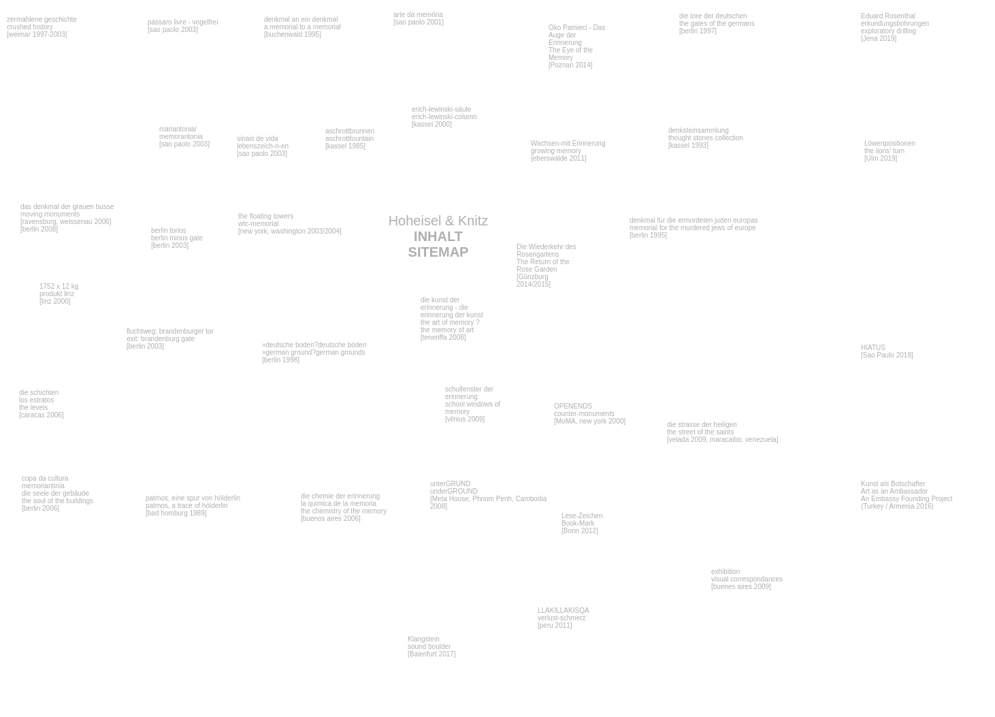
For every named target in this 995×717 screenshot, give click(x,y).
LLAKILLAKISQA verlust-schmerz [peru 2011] (563, 618)
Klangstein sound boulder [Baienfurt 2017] (432, 646)
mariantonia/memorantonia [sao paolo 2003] (184, 136)
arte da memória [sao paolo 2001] (418, 18)
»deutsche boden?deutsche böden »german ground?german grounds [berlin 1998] (314, 352)
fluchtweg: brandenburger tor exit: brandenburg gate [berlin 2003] (170, 339)
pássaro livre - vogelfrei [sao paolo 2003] (183, 25)
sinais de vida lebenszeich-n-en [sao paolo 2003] (263, 146)
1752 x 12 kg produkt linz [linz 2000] (58, 294)
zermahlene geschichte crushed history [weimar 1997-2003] (42, 27)
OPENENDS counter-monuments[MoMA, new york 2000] (589, 413)
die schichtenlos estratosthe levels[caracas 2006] (41, 404)
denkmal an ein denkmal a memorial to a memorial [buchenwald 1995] (302, 27)
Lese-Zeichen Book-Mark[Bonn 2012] (582, 523)
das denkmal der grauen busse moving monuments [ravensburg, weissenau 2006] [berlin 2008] (67, 218)
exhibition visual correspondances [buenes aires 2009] (747, 579)
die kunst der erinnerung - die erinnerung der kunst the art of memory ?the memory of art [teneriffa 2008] (452, 318)
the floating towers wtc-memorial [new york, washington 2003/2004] (290, 223)
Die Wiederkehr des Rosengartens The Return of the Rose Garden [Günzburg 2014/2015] (546, 265)
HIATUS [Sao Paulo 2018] (887, 351)
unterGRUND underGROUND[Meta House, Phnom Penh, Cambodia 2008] (488, 495)
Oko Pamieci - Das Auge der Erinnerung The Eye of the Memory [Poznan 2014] (577, 46)
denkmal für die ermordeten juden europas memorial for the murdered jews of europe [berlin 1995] (693, 228)
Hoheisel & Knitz (439, 236)
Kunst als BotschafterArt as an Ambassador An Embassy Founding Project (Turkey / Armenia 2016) (907, 495)
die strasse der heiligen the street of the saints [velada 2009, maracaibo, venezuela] (722, 432)
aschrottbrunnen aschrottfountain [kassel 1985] (349, 138)
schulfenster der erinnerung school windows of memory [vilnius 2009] (472, 404)
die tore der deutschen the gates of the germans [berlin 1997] (717, 23)
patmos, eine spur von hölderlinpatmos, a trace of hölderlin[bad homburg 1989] (193, 505)
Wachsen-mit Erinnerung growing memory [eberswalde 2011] (568, 151)
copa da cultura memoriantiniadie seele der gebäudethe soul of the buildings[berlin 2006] (57, 493)
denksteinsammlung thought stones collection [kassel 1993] (705, 138)
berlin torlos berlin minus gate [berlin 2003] (177, 238)
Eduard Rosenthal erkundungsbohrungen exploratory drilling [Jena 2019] (895, 27)
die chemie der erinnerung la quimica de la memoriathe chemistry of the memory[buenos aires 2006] (344, 507)
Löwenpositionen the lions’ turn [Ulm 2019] (889, 151)
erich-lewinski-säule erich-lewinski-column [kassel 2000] (444, 117)
